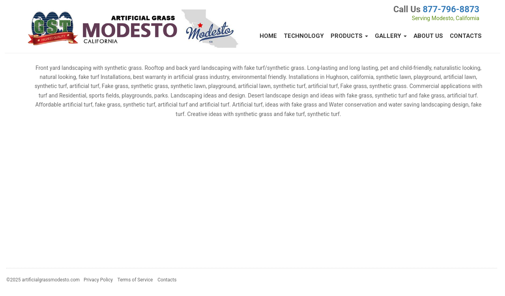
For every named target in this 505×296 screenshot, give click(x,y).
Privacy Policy (98, 280)
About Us (428, 36)
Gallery (391, 36)
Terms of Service (135, 280)
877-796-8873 (451, 9)
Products (349, 36)
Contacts (466, 36)
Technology (304, 36)
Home (268, 36)
